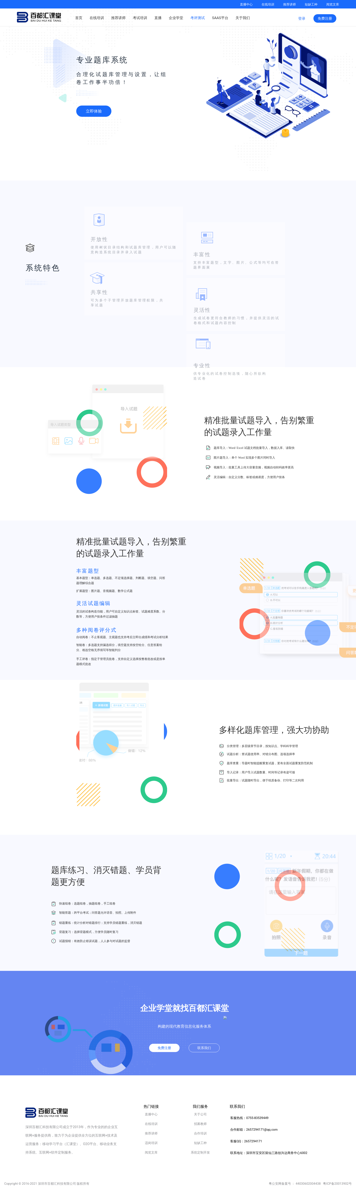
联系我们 (204, 1048)
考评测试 (197, 17)
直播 (158, 17)
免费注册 (325, 18)
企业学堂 (176, 17)
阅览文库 (332, 4)
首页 (78, 17)
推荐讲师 (289, 4)
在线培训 (268, 4)
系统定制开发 (200, 1152)
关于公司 (200, 1114)
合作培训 (200, 1133)
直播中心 (246, 4)
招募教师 (200, 1124)
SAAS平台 (220, 17)
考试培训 (140, 17)
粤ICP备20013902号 (337, 1184)
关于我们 (242, 17)
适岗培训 (151, 1143)
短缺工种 (311, 4)
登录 (301, 18)
